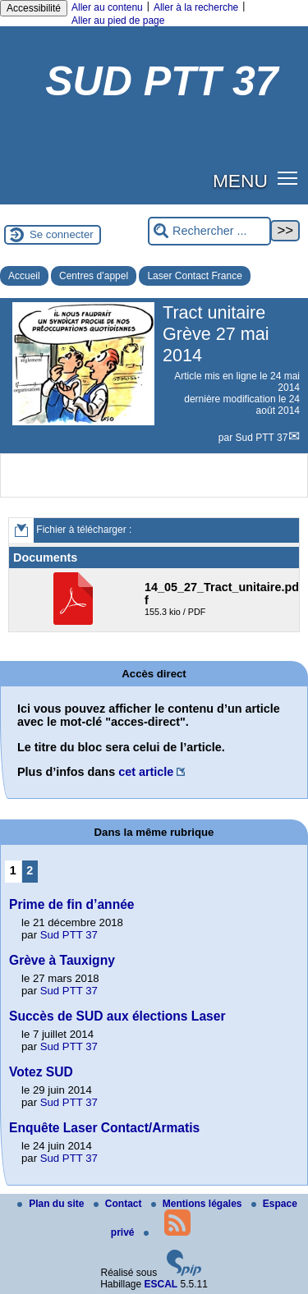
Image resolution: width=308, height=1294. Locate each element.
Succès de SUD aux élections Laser (117, 1016)
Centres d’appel (93, 276)
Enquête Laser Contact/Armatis (104, 1128)
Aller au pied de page (117, 20)
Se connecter (62, 234)
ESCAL (161, 1284)
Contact (119, 1203)
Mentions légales (198, 1203)
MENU (240, 180)
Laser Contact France (194, 276)
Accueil (24, 276)
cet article (145, 771)
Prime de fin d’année (72, 904)
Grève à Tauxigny (62, 960)
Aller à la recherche (196, 7)
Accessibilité (34, 8)
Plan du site (52, 1203)
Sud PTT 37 (262, 437)
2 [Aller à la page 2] (29, 870)
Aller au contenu (107, 7)
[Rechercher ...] (209, 231)
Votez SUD (41, 1072)
